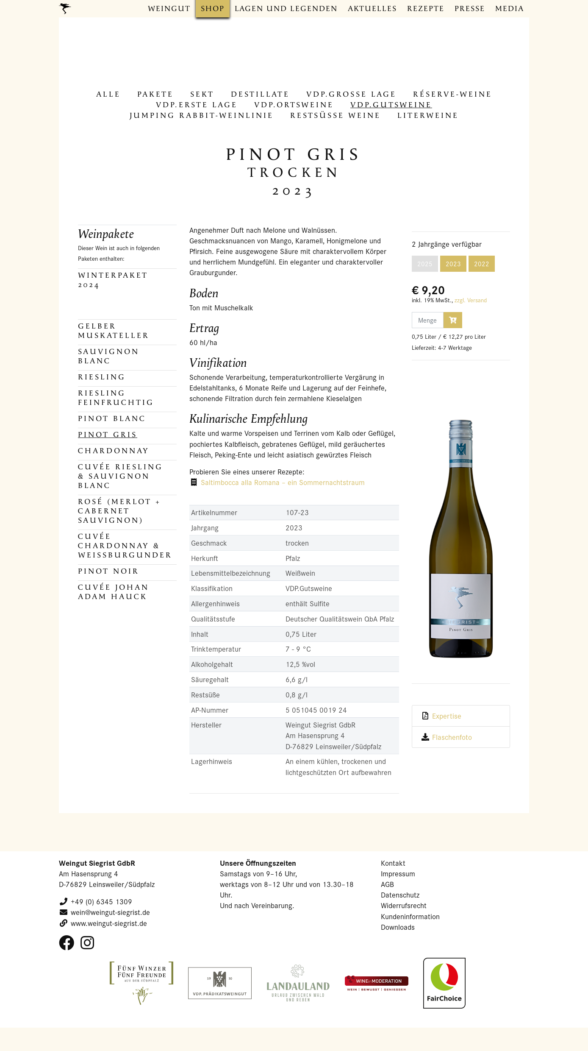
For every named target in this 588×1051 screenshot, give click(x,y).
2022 (481, 263)
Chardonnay (114, 451)
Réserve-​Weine (452, 94)
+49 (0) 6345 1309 (101, 901)
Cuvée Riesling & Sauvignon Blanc (120, 476)
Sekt (202, 94)
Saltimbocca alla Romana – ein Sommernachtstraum (283, 482)
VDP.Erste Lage (197, 105)
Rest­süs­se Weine (335, 115)
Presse (470, 9)
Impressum (398, 873)
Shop (213, 9)
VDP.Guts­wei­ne (391, 105)
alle (108, 94)
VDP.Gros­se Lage (351, 94)
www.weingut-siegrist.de (109, 923)
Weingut (169, 9)
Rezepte (425, 9)
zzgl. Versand (471, 300)
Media (509, 9)
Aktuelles (372, 9)
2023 (453, 263)
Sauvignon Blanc (108, 356)
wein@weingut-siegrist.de (110, 912)
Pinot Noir (108, 571)
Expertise (446, 716)
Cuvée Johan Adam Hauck (113, 592)
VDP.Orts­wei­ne (294, 105)
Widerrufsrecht (404, 905)
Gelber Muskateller (114, 330)
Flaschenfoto (452, 737)
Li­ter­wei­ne (428, 115)
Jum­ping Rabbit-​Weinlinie (202, 115)
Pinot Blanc (112, 419)
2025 (425, 263)
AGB (387, 884)
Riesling (102, 377)
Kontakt (393, 863)
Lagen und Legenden (286, 9)
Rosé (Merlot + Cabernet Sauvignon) (119, 511)
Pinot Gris (107, 435)
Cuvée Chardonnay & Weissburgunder (125, 546)
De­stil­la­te (260, 94)
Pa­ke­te (155, 94)
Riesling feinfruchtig (116, 397)
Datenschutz (400, 895)
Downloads (398, 927)
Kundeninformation (410, 916)
